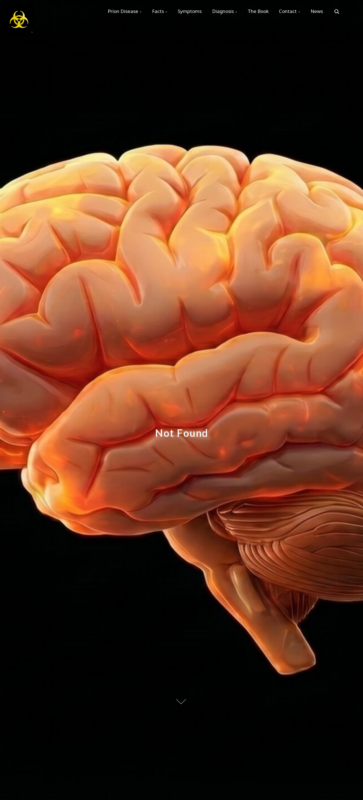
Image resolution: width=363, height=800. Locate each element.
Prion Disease (123, 11)
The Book (262, 11)
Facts (159, 11)
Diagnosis (226, 11)
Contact (293, 11)
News (322, 11)
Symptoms (192, 11)
